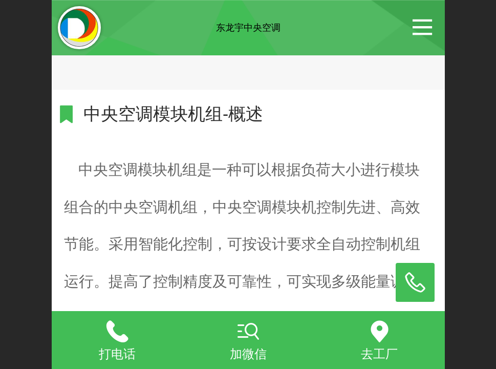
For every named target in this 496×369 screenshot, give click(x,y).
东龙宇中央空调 (248, 28)
